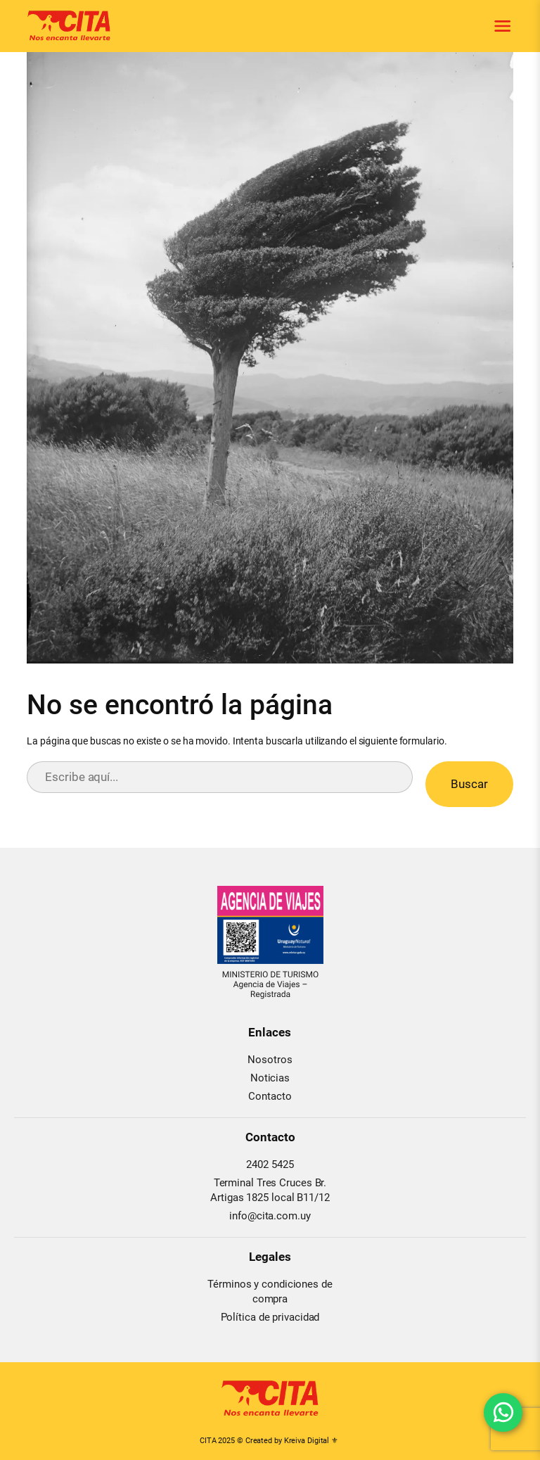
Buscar (469, 784)
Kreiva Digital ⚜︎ (311, 1440)
